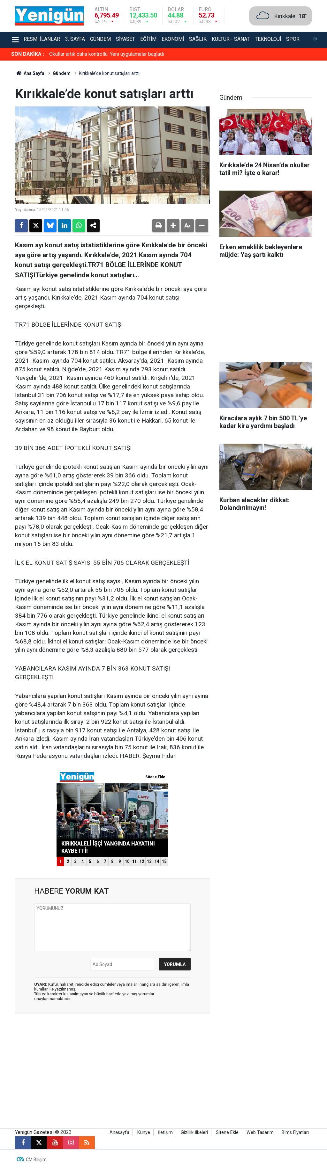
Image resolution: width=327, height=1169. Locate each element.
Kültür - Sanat (231, 39)
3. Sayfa (75, 39)
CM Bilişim (36, 1159)
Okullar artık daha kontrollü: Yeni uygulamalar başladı (106, 54)
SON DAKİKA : (27, 54)
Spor (293, 39)
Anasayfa (119, 1132)
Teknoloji (268, 39)
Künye (143, 1132)
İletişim (165, 1132)
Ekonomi (173, 39)
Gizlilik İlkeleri (194, 1132)
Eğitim (148, 39)
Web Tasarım (260, 1132)
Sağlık (198, 39)
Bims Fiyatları (295, 1132)
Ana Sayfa (29, 73)
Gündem (100, 39)
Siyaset (125, 39)
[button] (173, 225)
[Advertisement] (265, 312)
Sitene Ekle (227, 1132)
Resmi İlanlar (42, 39)
